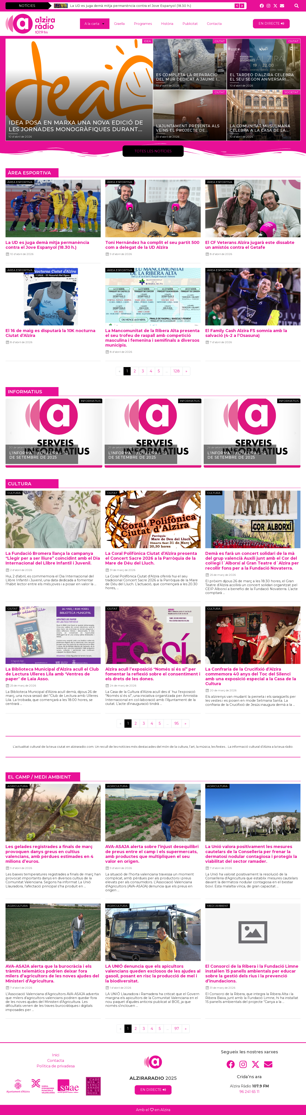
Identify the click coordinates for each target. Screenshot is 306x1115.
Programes (143, 24)
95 (176, 723)
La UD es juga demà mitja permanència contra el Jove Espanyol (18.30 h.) (130, 6)
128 (177, 371)
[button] (11, 433)
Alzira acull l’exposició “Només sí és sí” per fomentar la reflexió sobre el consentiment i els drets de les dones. (152, 674)
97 (176, 1028)
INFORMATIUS (25, 391)
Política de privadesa (56, 1066)
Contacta (214, 24)
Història (167, 24)
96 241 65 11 (249, 1091)
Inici (55, 1055)
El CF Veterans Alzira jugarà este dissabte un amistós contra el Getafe (249, 245)
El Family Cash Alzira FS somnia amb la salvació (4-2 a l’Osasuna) (246, 333)
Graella (119, 24)
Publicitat (190, 24)
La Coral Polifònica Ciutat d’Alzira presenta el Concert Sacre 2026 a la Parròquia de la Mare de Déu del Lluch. (151, 558)
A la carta (95, 24)
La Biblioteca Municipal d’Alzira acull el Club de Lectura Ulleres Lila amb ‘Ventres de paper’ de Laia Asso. (52, 674)
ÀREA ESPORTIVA (29, 173)
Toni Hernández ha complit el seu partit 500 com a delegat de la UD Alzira (152, 245)
